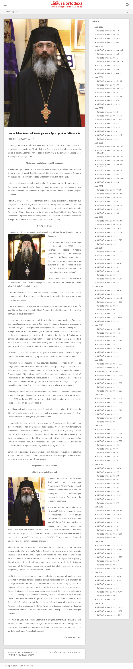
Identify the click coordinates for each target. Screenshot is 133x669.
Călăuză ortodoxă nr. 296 (107, 484)
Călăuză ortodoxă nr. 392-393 (109, 198)
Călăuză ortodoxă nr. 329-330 (109, 383)
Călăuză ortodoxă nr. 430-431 (109, 85)
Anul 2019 (98, 248)
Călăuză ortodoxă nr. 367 (107, 267)
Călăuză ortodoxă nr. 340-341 (109, 348)
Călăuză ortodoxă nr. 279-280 (109, 534)
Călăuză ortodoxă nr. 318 (107, 414)
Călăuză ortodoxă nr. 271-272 (109, 557)
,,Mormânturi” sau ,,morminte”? (65, 653)
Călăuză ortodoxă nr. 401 (107, 174)
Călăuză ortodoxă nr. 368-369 (109, 263)
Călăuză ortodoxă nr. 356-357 (109, 302)
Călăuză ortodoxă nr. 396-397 (109, 190)
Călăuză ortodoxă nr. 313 (107, 429)
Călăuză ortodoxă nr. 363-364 (109, 279)
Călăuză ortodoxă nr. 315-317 (109, 418)
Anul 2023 (98, 108)
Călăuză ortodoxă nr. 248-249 (109, 615)
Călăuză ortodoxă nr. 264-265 (109, 576)
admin (33, 139)
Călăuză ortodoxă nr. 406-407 (109, 157)
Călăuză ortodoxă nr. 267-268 (109, 569)
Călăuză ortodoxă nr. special (109, 298)
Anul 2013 (98, 464)
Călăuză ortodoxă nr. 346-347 (109, 333)
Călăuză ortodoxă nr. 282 (107, 526)
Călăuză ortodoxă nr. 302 (107, 460)
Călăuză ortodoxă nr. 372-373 (109, 252)
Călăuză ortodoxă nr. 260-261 (109, 592)
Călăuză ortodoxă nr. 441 (107, 58)
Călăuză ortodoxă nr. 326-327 (109, 391)
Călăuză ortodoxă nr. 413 (107, 131)
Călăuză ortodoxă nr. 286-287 (109, 514)
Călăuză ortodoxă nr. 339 (107, 352)
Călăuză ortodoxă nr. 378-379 (109, 232)
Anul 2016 (98, 360)
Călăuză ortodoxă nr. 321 (107, 406)
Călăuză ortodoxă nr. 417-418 (109, 120)
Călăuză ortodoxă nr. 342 (107, 344)
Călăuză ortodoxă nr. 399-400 (109, 178)
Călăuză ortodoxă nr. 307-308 (109, 441)
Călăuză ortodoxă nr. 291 (107, 499)
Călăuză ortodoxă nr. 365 (107, 275)
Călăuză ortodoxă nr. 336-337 (109, 364)
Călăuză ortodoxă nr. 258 (107, 588)
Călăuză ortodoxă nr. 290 (107, 503)
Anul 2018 (98, 286)
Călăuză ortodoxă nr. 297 (107, 480)
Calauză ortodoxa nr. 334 (107, 371)
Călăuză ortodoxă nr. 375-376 (109, 240)
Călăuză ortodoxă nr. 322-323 (109, 402)
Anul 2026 (98, 27)
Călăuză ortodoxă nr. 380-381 (109, 228)
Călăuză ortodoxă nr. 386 (107, 213)
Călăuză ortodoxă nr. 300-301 (109, 468)
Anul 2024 (98, 77)
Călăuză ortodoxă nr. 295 (107, 487)
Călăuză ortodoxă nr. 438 (107, 66)
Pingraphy (8, 666)
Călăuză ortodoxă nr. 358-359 (109, 294)
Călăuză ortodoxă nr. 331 (107, 379)
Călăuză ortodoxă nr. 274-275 (109, 549)
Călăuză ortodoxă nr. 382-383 (109, 225)
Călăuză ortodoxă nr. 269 (107, 561)
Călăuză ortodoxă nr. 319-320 (109, 410)
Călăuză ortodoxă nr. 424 (107, 100)
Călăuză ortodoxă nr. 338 (107, 356)
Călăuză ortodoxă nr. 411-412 (109, 135)
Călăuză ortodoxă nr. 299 (107, 472)
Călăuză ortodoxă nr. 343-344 (109, 341)
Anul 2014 (98, 426)
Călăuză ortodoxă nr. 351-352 (109, 317)
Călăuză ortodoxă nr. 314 (107, 422)
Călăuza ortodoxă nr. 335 (107, 368)
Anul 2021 (98, 186)
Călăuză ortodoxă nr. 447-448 (109, 38)
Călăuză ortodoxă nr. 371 (107, 256)
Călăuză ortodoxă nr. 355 (107, 306)
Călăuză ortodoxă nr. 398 (107, 182)
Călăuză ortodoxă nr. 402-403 (109, 171)
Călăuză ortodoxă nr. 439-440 (109, 62)
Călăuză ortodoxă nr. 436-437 (109, 69)
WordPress (29, 666)
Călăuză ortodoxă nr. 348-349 (109, 329)
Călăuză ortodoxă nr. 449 (107, 35)
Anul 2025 (98, 46)
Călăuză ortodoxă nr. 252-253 (109, 607)
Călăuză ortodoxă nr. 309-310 (109, 437)
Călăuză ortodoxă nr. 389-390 (109, 205)
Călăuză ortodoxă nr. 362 (107, 283)
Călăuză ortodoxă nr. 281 (107, 530)
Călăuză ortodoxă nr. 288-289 (109, 511)
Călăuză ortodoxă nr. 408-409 (109, 147)
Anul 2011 (98, 542)
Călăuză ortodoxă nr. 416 (107, 123)
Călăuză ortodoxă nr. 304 (107, 453)
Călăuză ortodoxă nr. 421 (107, 112)
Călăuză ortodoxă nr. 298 (107, 476)
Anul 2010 (98, 572)
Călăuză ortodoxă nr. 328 (107, 387)
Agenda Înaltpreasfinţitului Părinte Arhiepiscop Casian (22, 654)
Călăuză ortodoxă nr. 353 (107, 314)
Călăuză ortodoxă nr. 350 (107, 321)
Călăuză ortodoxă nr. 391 (107, 201)
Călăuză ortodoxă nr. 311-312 (109, 433)
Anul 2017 (98, 325)
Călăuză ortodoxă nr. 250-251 (109, 611)
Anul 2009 (98, 603)
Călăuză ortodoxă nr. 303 (107, 457)
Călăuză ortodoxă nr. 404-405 (109, 161)
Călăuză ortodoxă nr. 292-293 (109, 495)
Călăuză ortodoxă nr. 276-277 (109, 545)
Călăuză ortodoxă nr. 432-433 (109, 81)
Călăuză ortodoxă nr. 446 (107, 42)
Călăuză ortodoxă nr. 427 (107, 93)
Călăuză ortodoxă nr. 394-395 (109, 194)
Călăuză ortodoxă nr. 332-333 (109, 375)
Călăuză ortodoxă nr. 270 (107, 553)
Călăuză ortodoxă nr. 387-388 (109, 209)
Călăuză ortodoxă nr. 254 (107, 600)
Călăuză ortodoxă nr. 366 (107, 271)
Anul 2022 (98, 143)
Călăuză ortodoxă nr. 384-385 (109, 221)
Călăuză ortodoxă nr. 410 (107, 139)
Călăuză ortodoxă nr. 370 (107, 259)
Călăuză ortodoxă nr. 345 (107, 337)
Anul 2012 (98, 507)
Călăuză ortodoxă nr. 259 (107, 584)
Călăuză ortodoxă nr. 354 (107, 310)
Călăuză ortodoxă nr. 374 (107, 244)
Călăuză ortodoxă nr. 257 (107, 596)
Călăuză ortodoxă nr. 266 (107, 565)
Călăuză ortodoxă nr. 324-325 (109, 399)
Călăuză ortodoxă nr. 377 (107, 236)
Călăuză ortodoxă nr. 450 (107, 31)
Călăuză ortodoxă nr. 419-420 (109, 116)
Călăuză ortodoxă (67, 3)
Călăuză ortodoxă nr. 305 (107, 449)
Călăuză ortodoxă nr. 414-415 (109, 127)
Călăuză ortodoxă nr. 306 (107, 445)
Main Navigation (66, 12)
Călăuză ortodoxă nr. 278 (107, 538)
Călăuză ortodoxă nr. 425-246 (109, 96)
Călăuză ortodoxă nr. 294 (107, 491)
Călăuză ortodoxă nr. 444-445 (109, 50)
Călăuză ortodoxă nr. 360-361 (109, 290)
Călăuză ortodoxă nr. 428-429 (109, 89)
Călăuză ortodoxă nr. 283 (107, 522)
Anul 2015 (98, 395)
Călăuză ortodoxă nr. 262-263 (109, 580)
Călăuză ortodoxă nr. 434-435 (109, 73)
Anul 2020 (98, 217)
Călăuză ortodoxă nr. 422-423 (109, 104)
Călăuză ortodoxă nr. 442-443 (109, 54)
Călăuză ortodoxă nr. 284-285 (109, 518)
